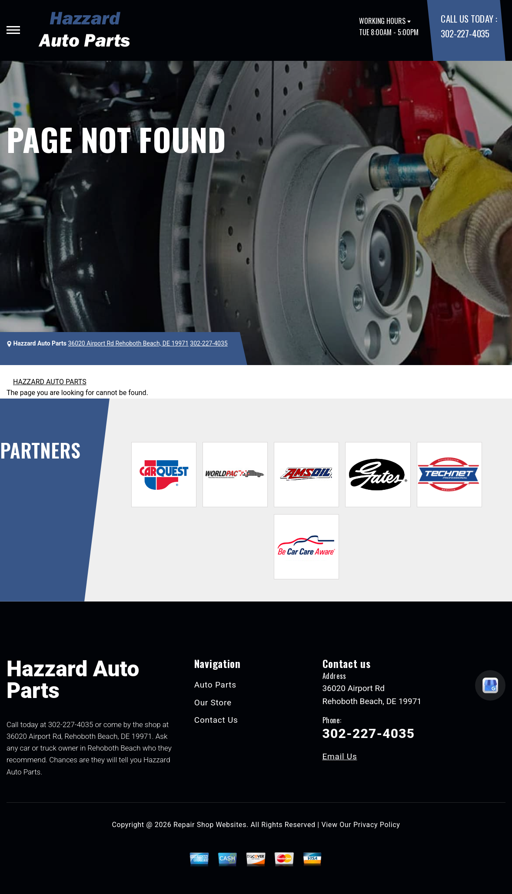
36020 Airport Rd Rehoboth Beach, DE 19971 (128, 343)
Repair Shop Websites (209, 825)
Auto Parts (215, 685)
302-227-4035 (465, 33)
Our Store (213, 703)
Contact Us (216, 720)
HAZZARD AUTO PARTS (49, 382)
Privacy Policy (376, 825)
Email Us (339, 756)
